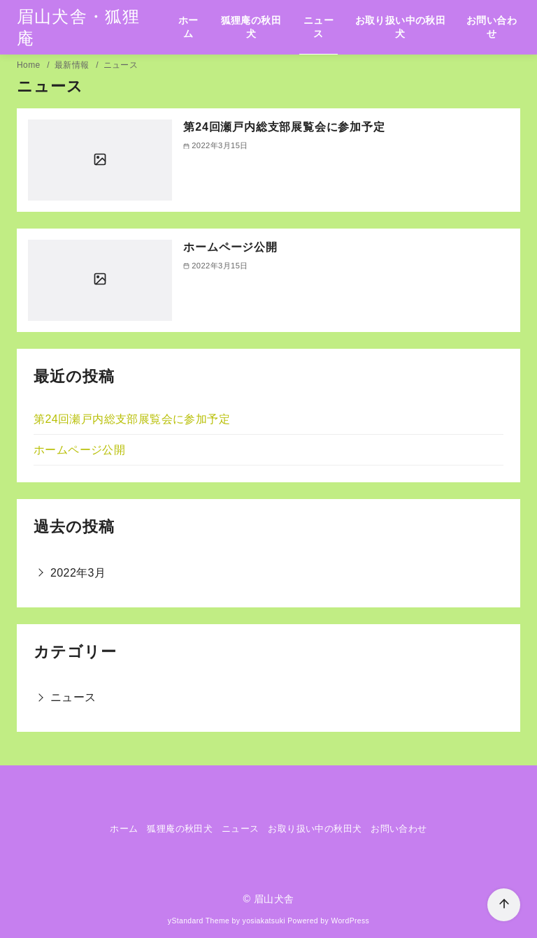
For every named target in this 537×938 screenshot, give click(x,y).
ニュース (318, 27)
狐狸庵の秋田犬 (251, 27)
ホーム (188, 27)
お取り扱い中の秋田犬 (400, 27)
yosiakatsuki (264, 921)
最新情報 (73, 65)
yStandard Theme (198, 921)
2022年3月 (78, 573)
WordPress (350, 921)
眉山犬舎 (274, 898)
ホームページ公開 (230, 247)
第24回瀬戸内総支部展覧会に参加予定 (284, 127)
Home (30, 65)
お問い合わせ (491, 27)
